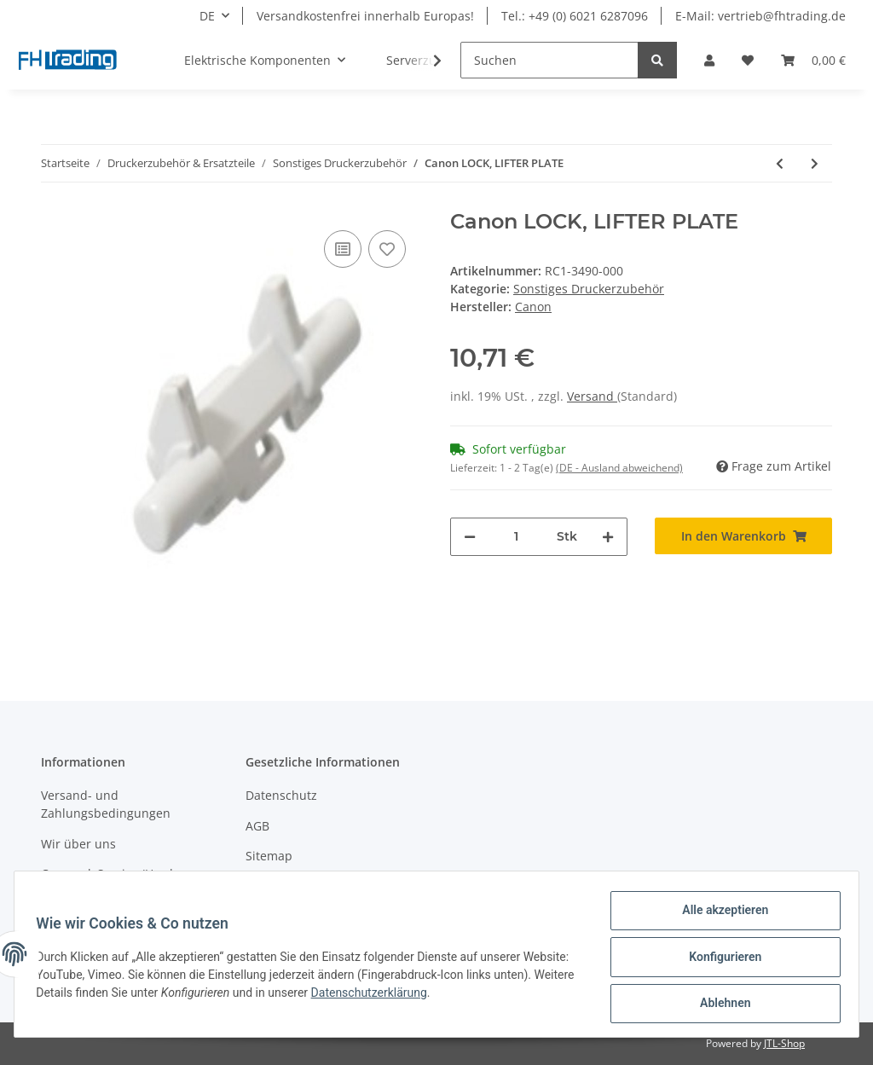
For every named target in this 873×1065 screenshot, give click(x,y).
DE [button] (207, 16)
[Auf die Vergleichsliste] (342, 249)
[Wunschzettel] (747, 60)
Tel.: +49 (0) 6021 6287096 (574, 16)
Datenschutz (281, 795)
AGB (257, 826)
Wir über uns (78, 844)
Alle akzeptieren (719, 916)
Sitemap (269, 856)
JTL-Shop (784, 1043)
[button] (709, 60)
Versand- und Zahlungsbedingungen (106, 804)
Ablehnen (719, 1004)
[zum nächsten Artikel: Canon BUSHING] (814, 163)
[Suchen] (549, 60)
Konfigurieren (719, 960)
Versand (592, 396)
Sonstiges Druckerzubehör (588, 289)
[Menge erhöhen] (608, 536)
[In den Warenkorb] (743, 536)
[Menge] (516, 536)
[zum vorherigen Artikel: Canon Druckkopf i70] (779, 163)
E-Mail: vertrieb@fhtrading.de (760, 16)
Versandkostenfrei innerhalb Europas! (365, 16)
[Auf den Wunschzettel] (387, 249)
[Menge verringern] (470, 536)
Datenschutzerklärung (458, 996)
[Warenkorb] (813, 60)
